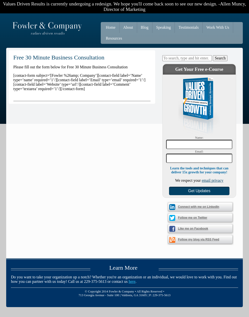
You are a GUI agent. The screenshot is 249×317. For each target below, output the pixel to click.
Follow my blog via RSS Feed (198, 239)
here (132, 281)
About (128, 27)
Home (110, 27)
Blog (145, 27)
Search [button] (220, 58)
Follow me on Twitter (192, 217)
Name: (199, 137)
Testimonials (188, 27)
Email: (199, 151)
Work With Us (217, 27)
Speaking (163, 27)
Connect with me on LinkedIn (198, 207)
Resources (114, 38)
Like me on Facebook (193, 228)
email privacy (213, 180)
